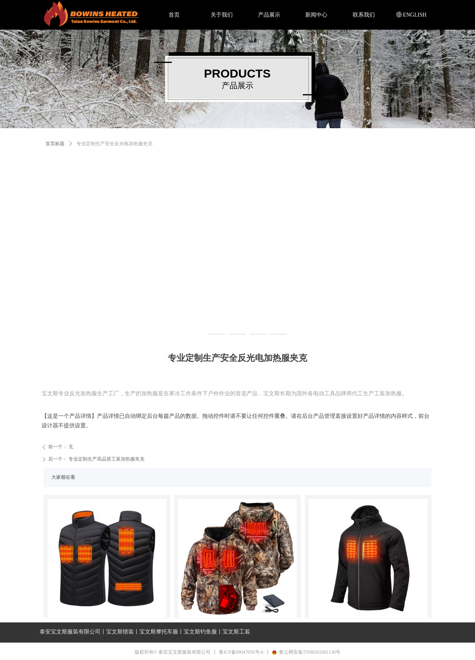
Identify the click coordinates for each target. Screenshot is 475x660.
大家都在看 (63, 477)
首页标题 (55, 143)
